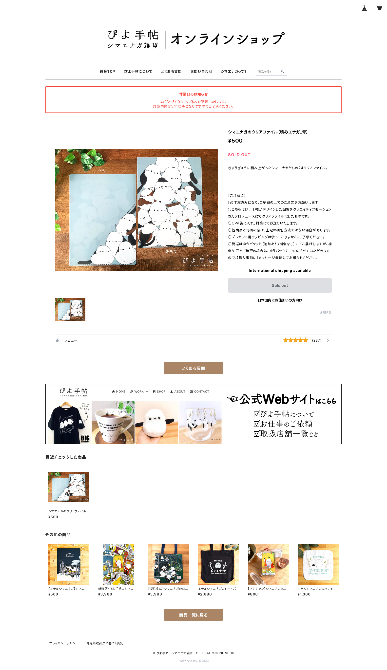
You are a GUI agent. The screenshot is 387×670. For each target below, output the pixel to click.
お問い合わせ (201, 71)
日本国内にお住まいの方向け (280, 300)
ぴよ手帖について (138, 71)
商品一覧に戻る (193, 615)
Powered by (193, 661)
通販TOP (107, 71)
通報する (326, 312)
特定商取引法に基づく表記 (104, 643)
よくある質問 (171, 71)
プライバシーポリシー (63, 643)
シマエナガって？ (234, 71)
